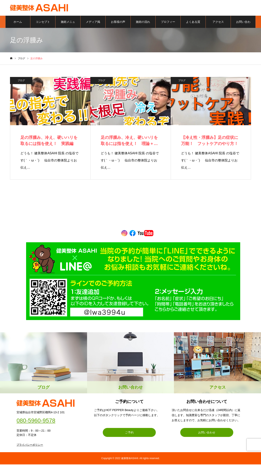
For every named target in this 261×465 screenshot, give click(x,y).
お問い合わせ (243, 25)
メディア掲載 (93, 25)
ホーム (17, 22)
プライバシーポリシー (30, 445)
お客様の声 (118, 22)
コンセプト (43, 22)
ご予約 (129, 433)
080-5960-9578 (36, 421)
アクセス (218, 22)
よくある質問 (193, 25)
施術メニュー (68, 25)
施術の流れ (143, 22)
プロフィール (168, 25)
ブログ (21, 81)
